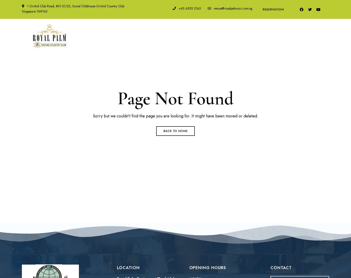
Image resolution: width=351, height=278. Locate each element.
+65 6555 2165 (187, 8)
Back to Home (176, 131)
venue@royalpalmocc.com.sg (230, 8)
